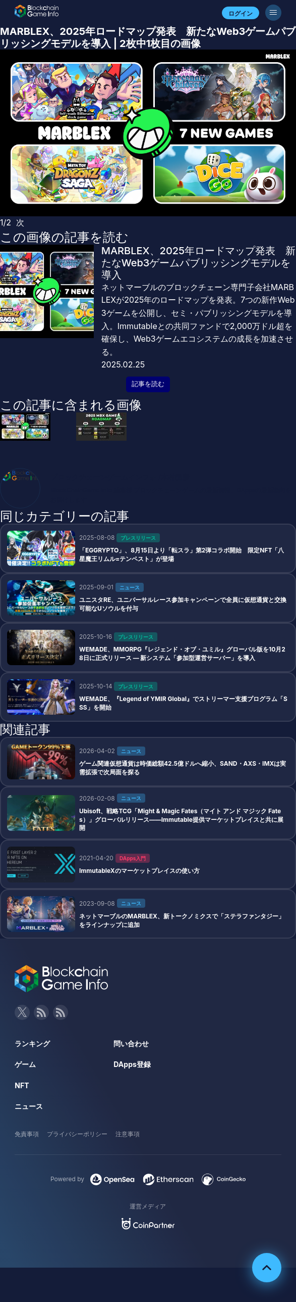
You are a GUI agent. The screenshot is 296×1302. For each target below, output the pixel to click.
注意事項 (127, 1134)
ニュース (29, 1106)
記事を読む (148, 384)
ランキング (32, 1043)
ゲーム (25, 1064)
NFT (22, 1085)
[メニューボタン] (273, 13)
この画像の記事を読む (64, 237)
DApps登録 (131, 1064)
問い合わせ (131, 1043)
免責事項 (27, 1134)
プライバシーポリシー (77, 1134)
